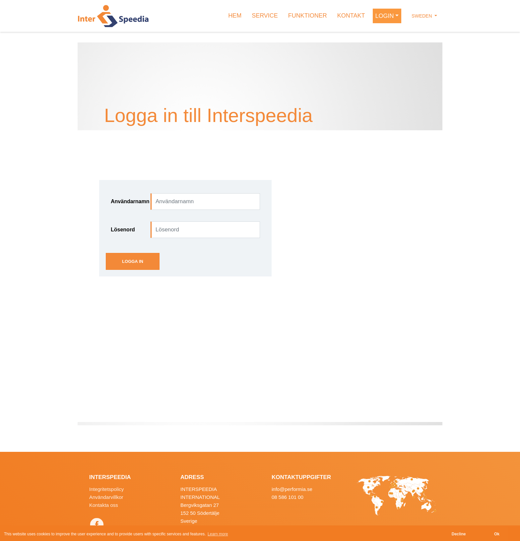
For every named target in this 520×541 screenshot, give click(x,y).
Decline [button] (459, 534)
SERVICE (265, 15)
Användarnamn (128, 201)
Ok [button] (496, 534)
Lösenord (123, 229)
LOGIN (384, 16)
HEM (234, 15)
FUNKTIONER (307, 15)
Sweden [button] (422, 16)
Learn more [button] (218, 534)
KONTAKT (351, 15)
